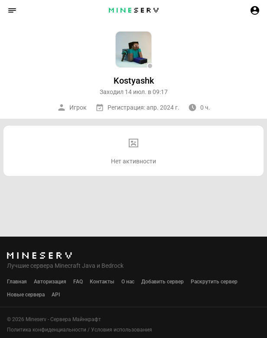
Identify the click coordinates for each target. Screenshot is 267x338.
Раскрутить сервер (214, 282)
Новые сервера (26, 295)
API (56, 295)
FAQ (78, 282)
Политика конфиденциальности (46, 330)
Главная (17, 282)
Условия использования (121, 330)
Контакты (102, 282)
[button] (12, 10)
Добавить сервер (162, 282)
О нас (127, 282)
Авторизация (50, 282)
